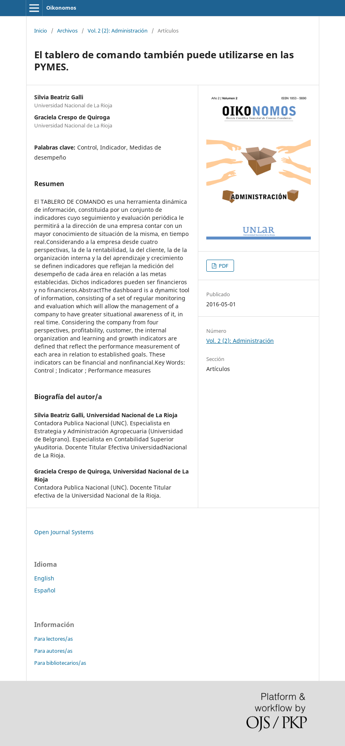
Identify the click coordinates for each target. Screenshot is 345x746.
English (44, 578)
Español (44, 590)
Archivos (67, 30)
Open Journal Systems (64, 532)
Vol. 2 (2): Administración (118, 30)
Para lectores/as (53, 638)
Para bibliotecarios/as (60, 662)
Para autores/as (53, 650)
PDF (223, 265)
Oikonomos (61, 7)
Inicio (40, 30)
